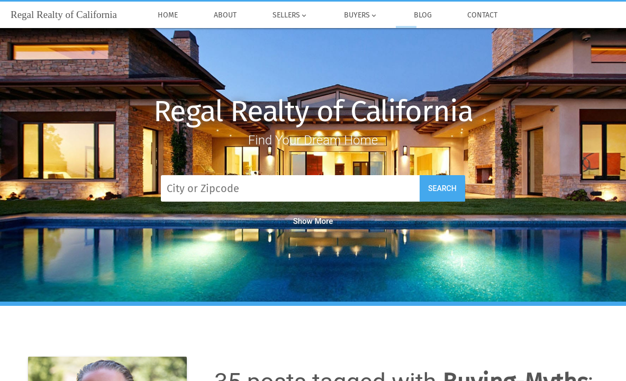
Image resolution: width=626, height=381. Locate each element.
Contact (483, 15)
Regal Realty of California (313, 111)
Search (442, 188)
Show (313, 221)
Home (168, 15)
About (225, 15)
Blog (423, 15)
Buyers (361, 15)
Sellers (290, 15)
